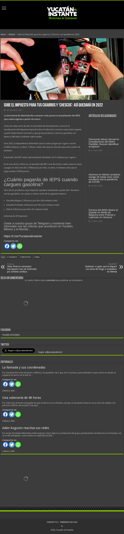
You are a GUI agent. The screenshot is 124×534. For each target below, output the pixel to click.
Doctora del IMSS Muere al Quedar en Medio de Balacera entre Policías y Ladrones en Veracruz (103, 214)
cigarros (12, 257)
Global (12, 34)
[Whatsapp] (19, 246)
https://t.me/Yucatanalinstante (23, 236)
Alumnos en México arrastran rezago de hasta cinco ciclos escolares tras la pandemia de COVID (104, 178)
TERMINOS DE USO (69, 522)
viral (37, 257)
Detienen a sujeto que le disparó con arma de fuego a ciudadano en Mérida (100, 268)
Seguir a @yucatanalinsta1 (50, 352)
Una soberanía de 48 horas (21, 398)
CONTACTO (52, 522)
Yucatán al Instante (11, 335)
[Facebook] (7, 246)
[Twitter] (13, 246)
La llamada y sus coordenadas (23, 367)
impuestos (26, 257)
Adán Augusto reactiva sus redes (25, 428)
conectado (51, 280)
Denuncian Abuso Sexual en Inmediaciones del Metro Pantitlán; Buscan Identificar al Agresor (104, 143)
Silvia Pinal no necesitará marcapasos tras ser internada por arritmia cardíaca (23, 268)
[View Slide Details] (26, 304)
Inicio (3, 34)
